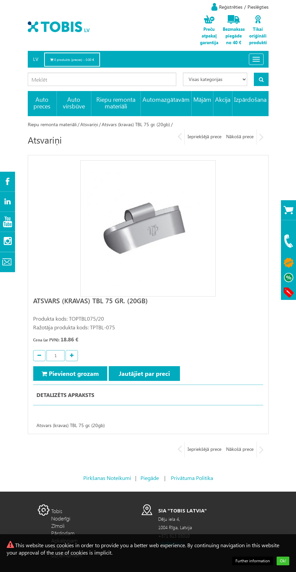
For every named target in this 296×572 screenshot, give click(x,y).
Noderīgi (60, 518)
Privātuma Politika (192, 477)
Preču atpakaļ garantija (209, 35)
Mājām (202, 99)
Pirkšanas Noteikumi (107, 477)
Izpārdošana (250, 99)
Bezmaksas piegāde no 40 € (234, 35)
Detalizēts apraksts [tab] (65, 394)
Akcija (222, 99)
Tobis (56, 510)
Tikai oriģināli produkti (258, 35)
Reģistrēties (230, 7)
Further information (252, 560)
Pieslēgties (258, 7)
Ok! (283, 560)
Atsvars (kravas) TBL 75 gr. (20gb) (136, 124)
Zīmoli (58, 525)
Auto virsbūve (74, 102)
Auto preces (42, 102)
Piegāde (149, 477)
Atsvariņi (89, 124)
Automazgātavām (166, 99)
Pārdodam (63, 533)
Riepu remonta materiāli (115, 102)
